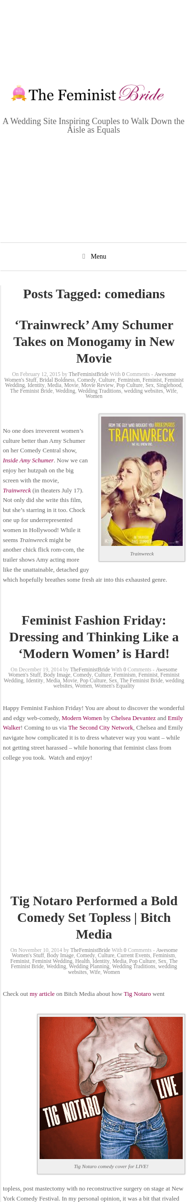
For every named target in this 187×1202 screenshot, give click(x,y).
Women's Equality (114, 686)
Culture (107, 380)
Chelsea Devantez (134, 717)
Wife (171, 391)
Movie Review (97, 385)
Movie (71, 385)
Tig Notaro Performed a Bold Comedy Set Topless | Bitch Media (93, 917)
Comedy (86, 380)
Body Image (57, 675)
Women (93, 396)
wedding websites (143, 391)
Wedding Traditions (99, 391)
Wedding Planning (89, 966)
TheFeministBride (89, 374)
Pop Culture (129, 385)
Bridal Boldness (56, 380)
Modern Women (82, 717)
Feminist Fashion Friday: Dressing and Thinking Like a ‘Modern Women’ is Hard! (93, 637)
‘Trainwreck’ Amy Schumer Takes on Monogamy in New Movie (94, 341)
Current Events (133, 955)
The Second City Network (100, 727)
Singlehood (168, 385)
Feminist (152, 380)
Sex (149, 385)
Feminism (129, 380)
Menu (98, 256)
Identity (36, 385)
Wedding (65, 391)
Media (54, 385)
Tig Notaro (137, 993)
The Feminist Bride (31, 391)
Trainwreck (17, 490)
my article (42, 993)
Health (82, 961)
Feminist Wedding (52, 961)
